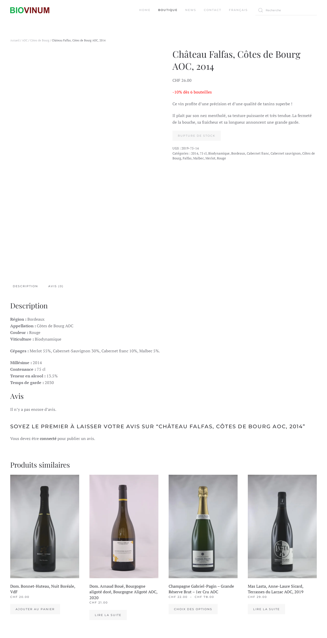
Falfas (187, 158)
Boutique (168, 10)
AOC (25, 40)
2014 (194, 153)
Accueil (14, 40)
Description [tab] (25, 286)
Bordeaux (238, 153)
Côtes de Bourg (39, 40)
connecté (48, 438)
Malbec (198, 158)
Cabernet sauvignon (286, 153)
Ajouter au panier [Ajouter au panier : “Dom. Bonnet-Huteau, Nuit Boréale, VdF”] (35, 609)
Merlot (210, 158)
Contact (212, 10)
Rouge (221, 158)
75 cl (203, 153)
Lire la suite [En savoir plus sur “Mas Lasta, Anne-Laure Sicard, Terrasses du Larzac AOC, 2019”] (266, 609)
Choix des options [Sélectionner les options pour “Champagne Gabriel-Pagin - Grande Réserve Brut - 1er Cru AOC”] (193, 609)
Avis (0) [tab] (56, 286)
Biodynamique (219, 153)
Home (144, 10)
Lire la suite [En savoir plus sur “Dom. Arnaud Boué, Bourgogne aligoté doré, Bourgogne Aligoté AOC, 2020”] (108, 615)
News (190, 10)
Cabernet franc (258, 153)
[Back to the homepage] (29, 10)
